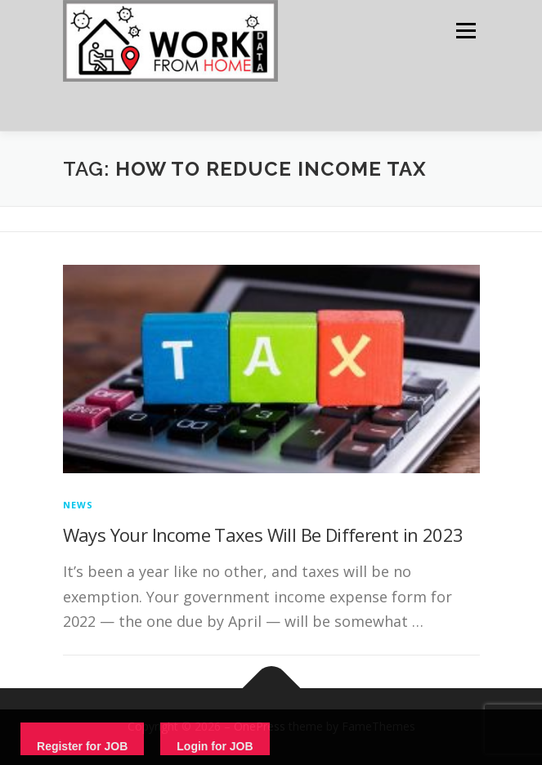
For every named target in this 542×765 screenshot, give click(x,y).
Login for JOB (215, 746)
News (78, 505)
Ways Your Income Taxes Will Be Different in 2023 (263, 534)
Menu (464, 31)
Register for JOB (82, 746)
